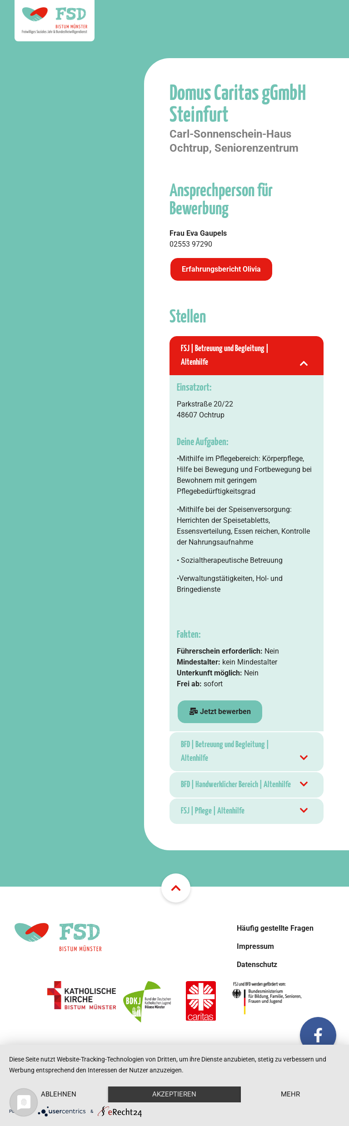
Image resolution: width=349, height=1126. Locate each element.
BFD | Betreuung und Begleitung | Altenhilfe (245, 752)
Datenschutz (257, 964)
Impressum (255, 946)
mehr (290, 1094)
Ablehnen (58, 1094)
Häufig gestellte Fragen (275, 928)
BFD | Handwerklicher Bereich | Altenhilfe (245, 785)
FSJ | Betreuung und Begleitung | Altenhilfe (245, 356)
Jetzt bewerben (220, 711)
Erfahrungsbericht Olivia (221, 269)
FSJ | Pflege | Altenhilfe (245, 811)
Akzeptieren (174, 1094)
